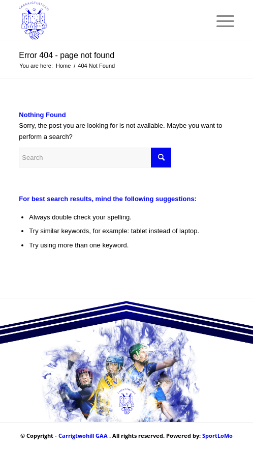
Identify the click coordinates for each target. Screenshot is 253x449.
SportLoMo (217, 435)
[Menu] (220, 20)
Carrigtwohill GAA (83, 435)
